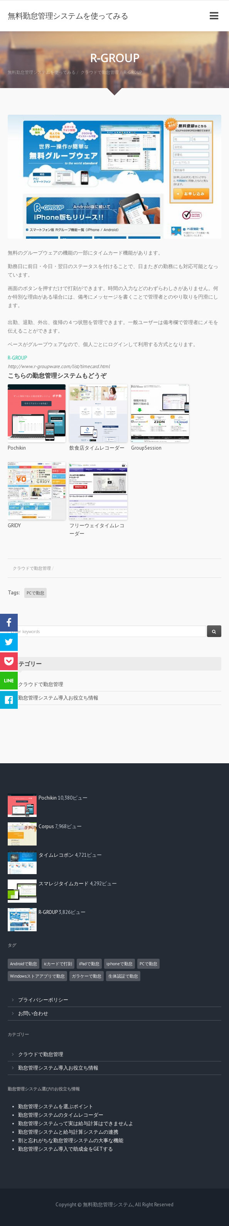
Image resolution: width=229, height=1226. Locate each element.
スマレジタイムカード (64, 883)
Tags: (13, 592)
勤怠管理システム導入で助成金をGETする (65, 1149)
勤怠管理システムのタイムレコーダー (60, 1115)
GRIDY (14, 525)
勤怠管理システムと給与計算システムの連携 (68, 1132)
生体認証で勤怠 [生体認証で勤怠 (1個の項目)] (123, 976)
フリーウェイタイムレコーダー (97, 529)
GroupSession (146, 448)
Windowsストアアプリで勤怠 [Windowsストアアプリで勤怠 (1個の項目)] (37, 976)
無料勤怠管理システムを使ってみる (68, 15)
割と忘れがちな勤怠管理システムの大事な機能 (70, 1140)
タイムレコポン (56, 855)
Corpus (46, 826)
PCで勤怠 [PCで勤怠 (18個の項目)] (148, 963)
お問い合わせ (33, 1013)
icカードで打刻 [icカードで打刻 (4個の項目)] (58, 963)
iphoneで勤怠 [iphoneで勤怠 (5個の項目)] (119, 963)
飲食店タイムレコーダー (97, 448)
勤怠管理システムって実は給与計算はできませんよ (75, 1123)
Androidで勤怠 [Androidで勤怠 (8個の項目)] (23, 963)
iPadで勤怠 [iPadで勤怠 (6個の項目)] (89, 963)
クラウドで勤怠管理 (32, 568)
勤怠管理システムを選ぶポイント (55, 1106)
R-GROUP (17, 358)
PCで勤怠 (35, 593)
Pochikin (17, 448)
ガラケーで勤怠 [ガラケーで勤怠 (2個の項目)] (86, 976)
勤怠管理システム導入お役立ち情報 (58, 698)
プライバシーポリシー (43, 1000)
